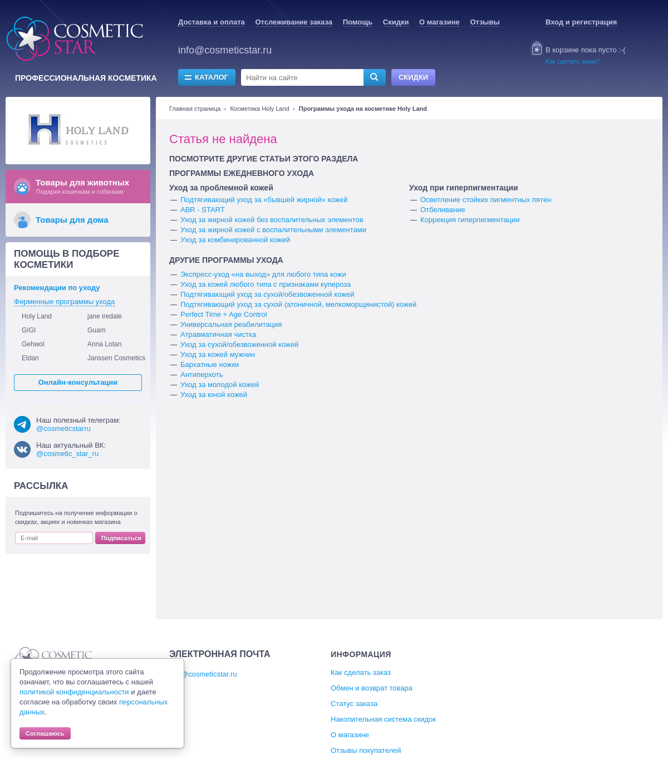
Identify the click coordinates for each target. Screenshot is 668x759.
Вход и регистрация (581, 22)
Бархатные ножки (209, 364)
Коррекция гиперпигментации (469, 220)
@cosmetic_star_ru (67, 453)
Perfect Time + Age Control (223, 314)
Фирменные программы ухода (64, 301)
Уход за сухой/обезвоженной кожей (239, 344)
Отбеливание (442, 209)
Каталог (211, 77)
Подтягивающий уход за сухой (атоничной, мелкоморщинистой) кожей (298, 304)
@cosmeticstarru (63, 428)
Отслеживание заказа (293, 22)
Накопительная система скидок (383, 719)
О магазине (439, 22)
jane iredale (104, 316)
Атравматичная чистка (218, 334)
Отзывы (484, 22)
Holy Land (37, 316)
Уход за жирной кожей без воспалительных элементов (272, 220)
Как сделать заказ (361, 672)
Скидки (396, 22)
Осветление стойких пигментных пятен (485, 199)
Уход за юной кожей (213, 394)
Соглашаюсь (45, 733)
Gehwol (33, 344)
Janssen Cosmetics (116, 358)
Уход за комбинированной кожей (235, 240)
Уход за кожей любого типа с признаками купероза (265, 284)
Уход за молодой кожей (219, 384)
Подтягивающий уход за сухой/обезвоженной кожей (267, 294)
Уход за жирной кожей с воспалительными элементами (273, 230)
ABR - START (202, 209)
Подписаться (121, 538)
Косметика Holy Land (259, 108)
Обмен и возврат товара (371, 688)
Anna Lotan (104, 344)
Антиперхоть (201, 374)
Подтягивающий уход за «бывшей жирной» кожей (264, 199)
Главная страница (194, 108)
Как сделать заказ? (573, 61)
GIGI (29, 330)
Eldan (30, 358)
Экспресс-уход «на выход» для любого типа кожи (263, 274)
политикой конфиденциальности (74, 692)
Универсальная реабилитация (231, 324)
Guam (96, 330)
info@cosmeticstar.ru (225, 50)
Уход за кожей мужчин (217, 354)
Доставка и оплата (211, 22)
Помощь (357, 22)
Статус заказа (354, 703)
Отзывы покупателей (366, 750)
